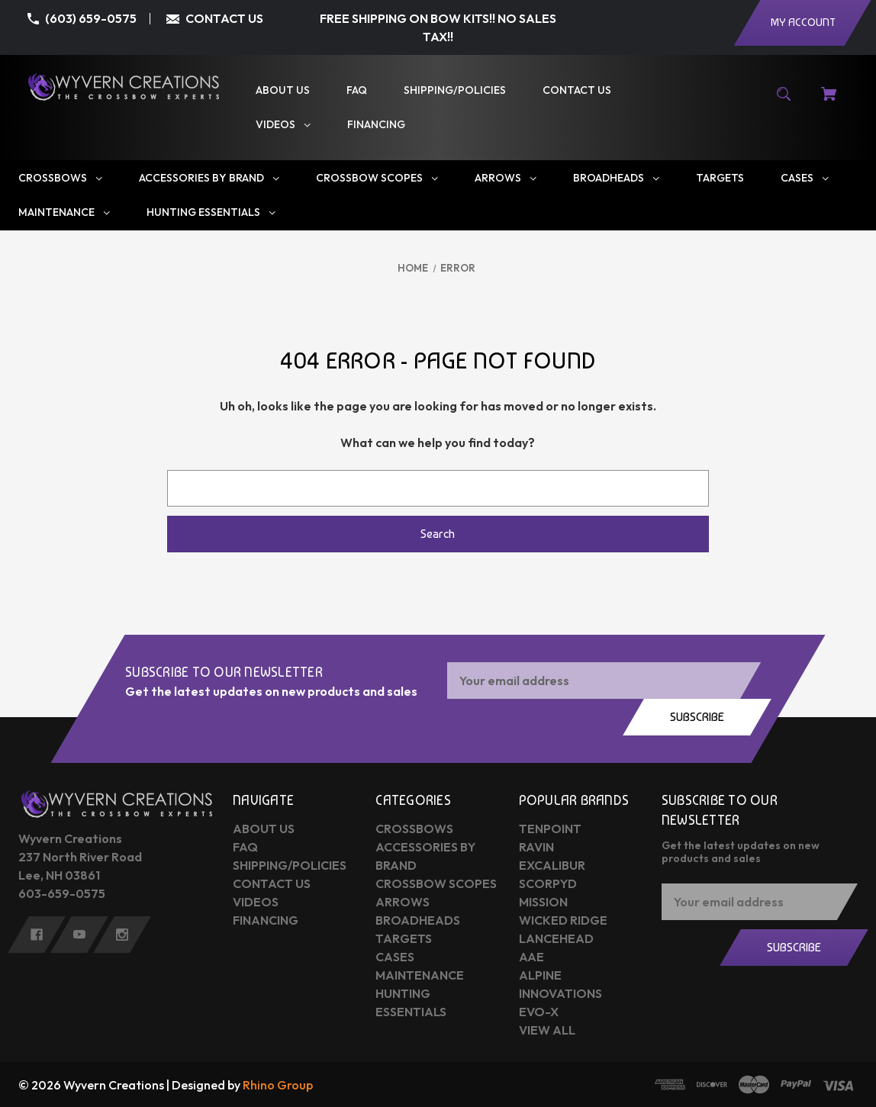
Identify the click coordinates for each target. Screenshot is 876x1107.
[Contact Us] (576, 90)
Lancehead (556, 938)
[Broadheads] (616, 178)
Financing (265, 920)
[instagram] (122, 934)
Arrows (402, 901)
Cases (394, 956)
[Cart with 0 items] (829, 101)
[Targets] (720, 178)
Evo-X (539, 1011)
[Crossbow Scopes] (377, 178)
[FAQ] (356, 90)
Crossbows (414, 828)
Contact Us (272, 883)
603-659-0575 (61, 893)
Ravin (536, 846)
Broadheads (417, 920)
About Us (264, 828)
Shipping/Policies (289, 865)
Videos (256, 901)
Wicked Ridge (563, 920)
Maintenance (419, 975)
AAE (531, 956)
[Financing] (376, 125)
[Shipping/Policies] (454, 90)
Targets (403, 938)
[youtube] (79, 934)
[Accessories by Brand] (209, 178)
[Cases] (804, 178)
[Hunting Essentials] (211, 212)
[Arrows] (505, 178)
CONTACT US (224, 18)
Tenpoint (550, 828)
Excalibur (552, 865)
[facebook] (37, 934)
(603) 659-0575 (91, 18)
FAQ (245, 846)
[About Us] (282, 90)
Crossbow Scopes (436, 883)
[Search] (784, 101)
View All (547, 1030)
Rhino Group (278, 1085)
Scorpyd (548, 883)
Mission (543, 901)
